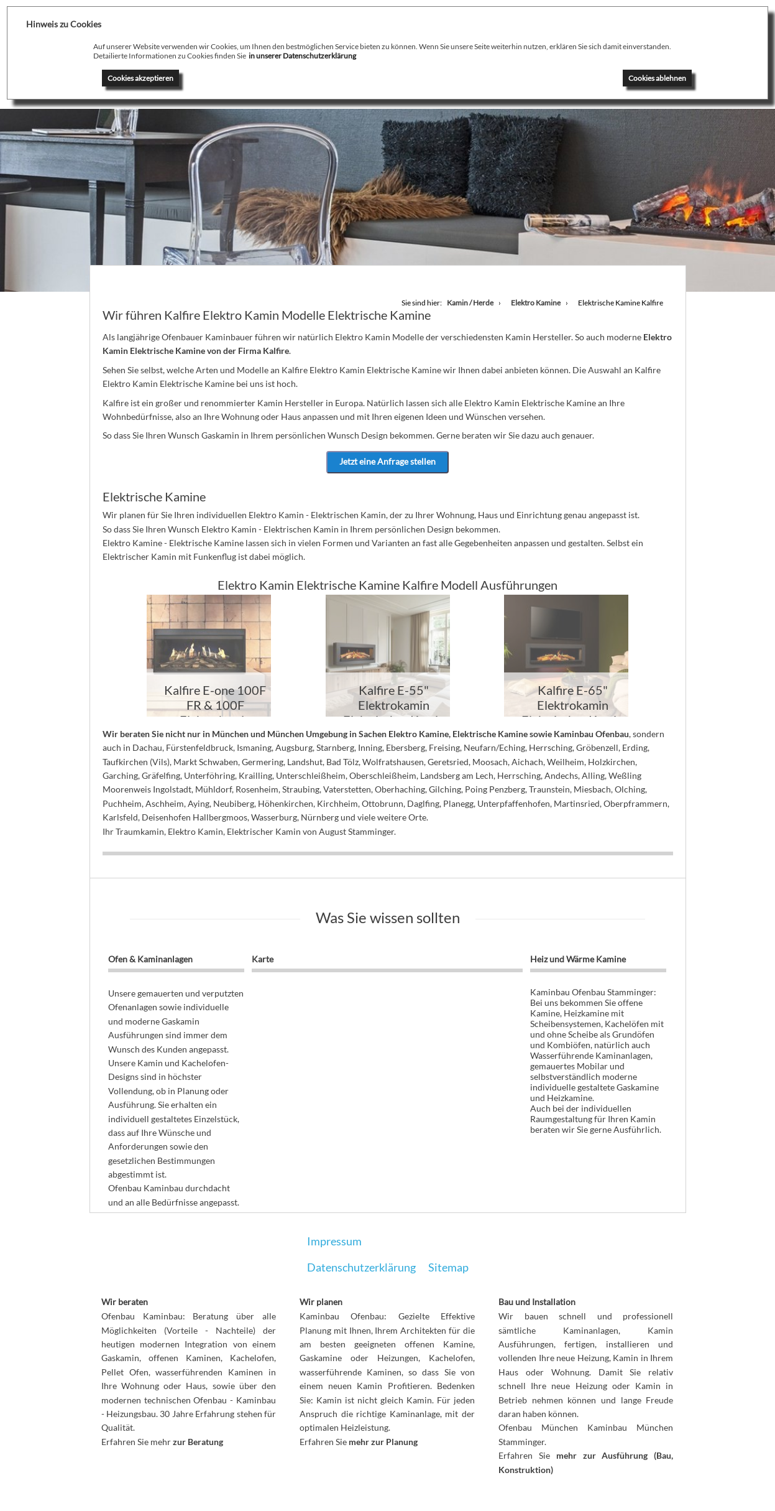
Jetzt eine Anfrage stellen (387, 461)
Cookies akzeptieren (140, 78)
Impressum (334, 1241)
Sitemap (448, 1267)
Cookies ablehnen (657, 78)
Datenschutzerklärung (361, 1267)
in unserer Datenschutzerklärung (302, 55)
